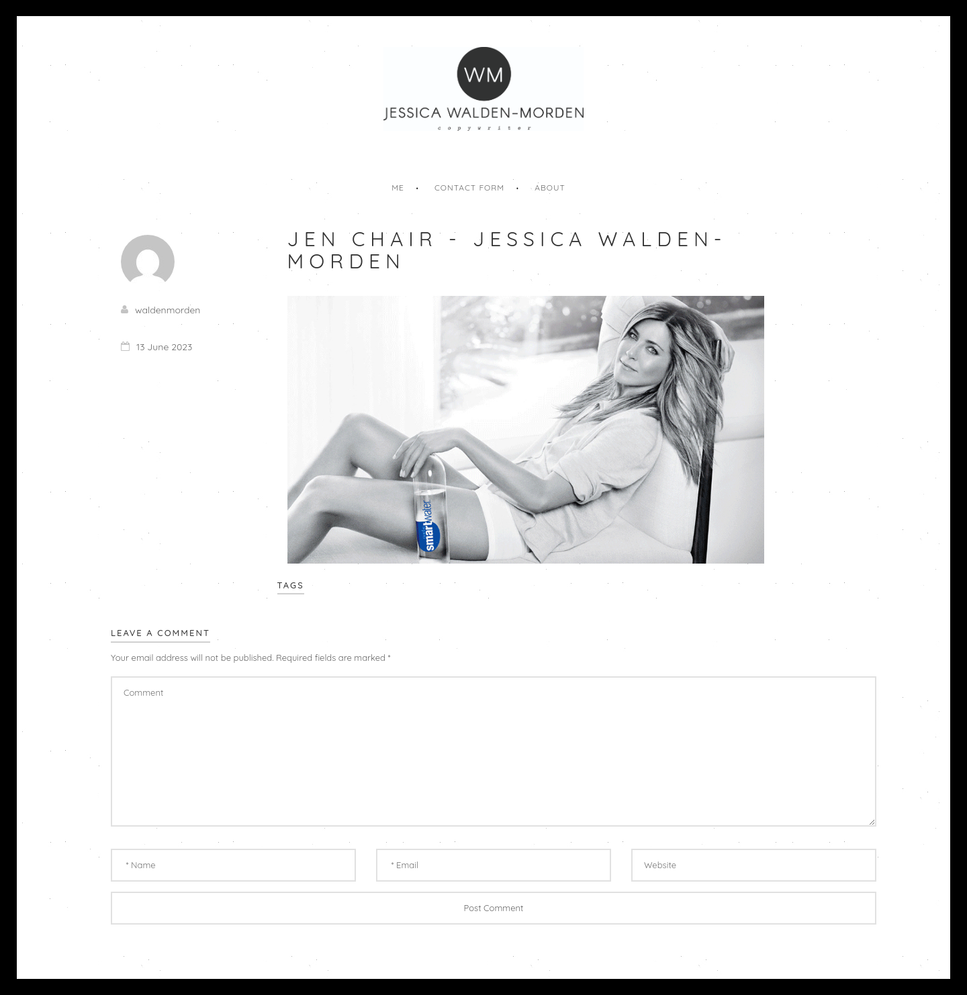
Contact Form (469, 187)
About (550, 187)
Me (398, 187)
